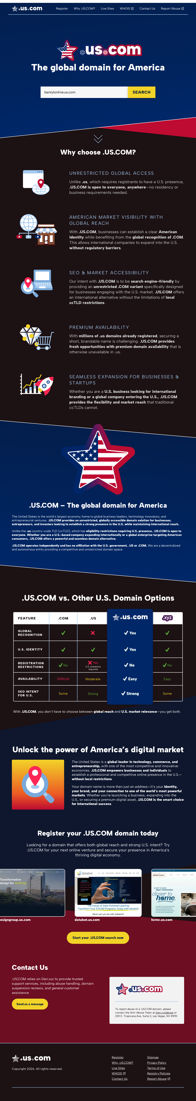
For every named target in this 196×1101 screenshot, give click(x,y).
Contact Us (147, 8)
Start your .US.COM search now (98, 938)
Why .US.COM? (84, 8)
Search (142, 92)
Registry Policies (158, 1073)
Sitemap (153, 1057)
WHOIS (125, 8)
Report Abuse (170, 8)
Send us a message (29, 1004)
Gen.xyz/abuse (164, 1012)
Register (62, 8)
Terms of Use (156, 1068)
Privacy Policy (156, 1063)
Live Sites (107, 8)
